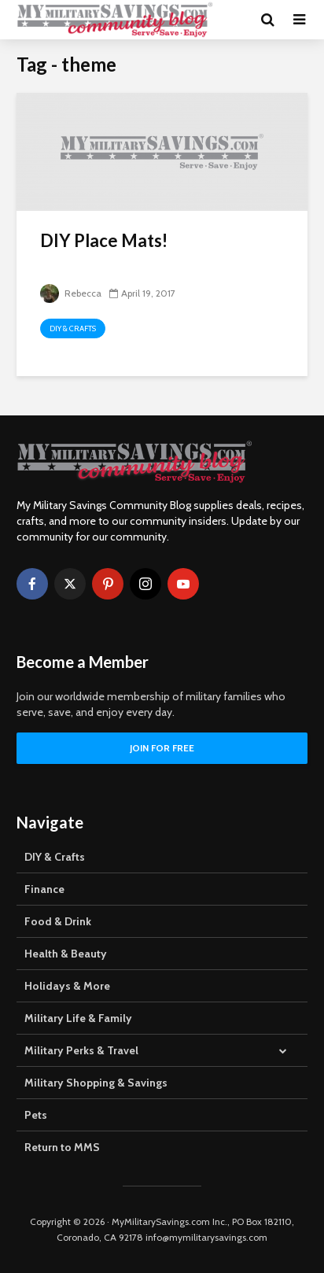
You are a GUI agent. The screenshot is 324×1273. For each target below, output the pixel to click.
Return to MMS (62, 1147)
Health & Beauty (65, 953)
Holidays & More (67, 986)
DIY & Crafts (73, 328)
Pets (35, 1115)
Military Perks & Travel (81, 1050)
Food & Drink (57, 921)
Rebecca (70, 293)
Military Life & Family (78, 1018)
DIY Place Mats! (104, 240)
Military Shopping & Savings (96, 1083)
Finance (44, 889)
